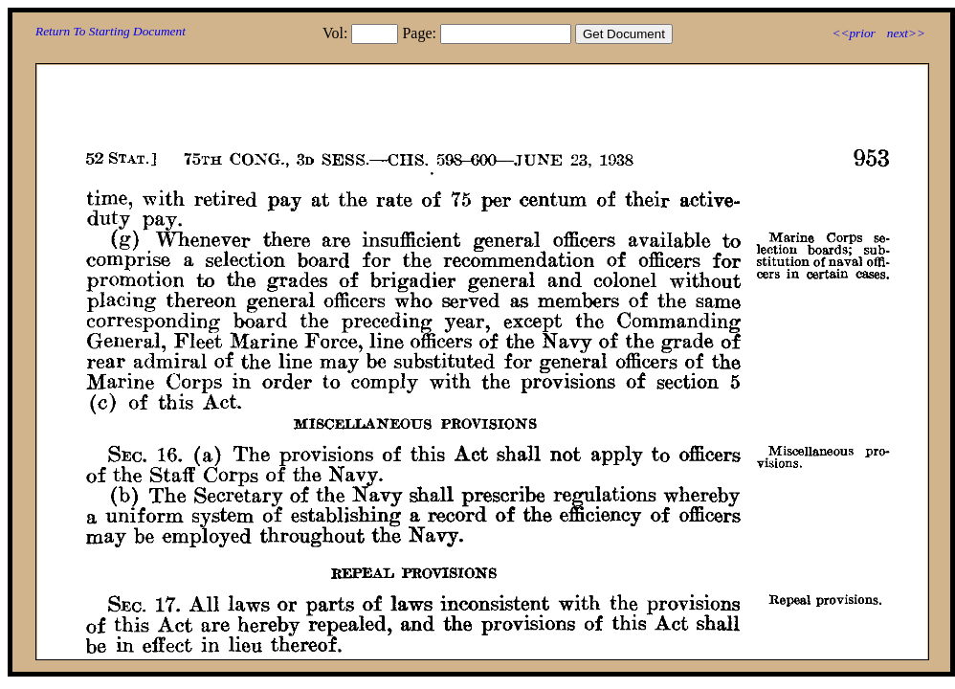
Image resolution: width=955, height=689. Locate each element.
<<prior (853, 33)
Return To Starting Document (110, 31)
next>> (906, 33)
